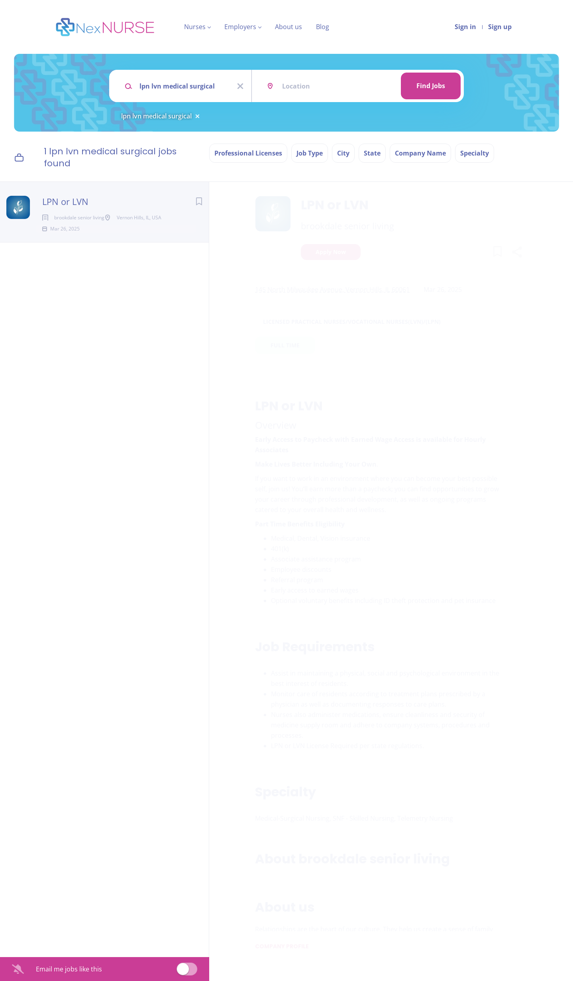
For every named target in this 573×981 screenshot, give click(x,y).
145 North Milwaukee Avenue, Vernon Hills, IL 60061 (332, 289)
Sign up (500, 27)
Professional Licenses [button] (248, 153)
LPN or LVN (65, 201)
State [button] (372, 153)
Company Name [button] (420, 153)
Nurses (195, 27)
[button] (516, 253)
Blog (322, 27)
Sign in (465, 27)
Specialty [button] (474, 153)
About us (288, 27)
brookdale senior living (347, 226)
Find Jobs (430, 85)
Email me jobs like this (69, 969)
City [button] (343, 153)
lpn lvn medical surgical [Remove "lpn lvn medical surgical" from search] (156, 116)
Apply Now (331, 252)
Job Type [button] (309, 153)
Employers (240, 27)
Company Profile (282, 946)
